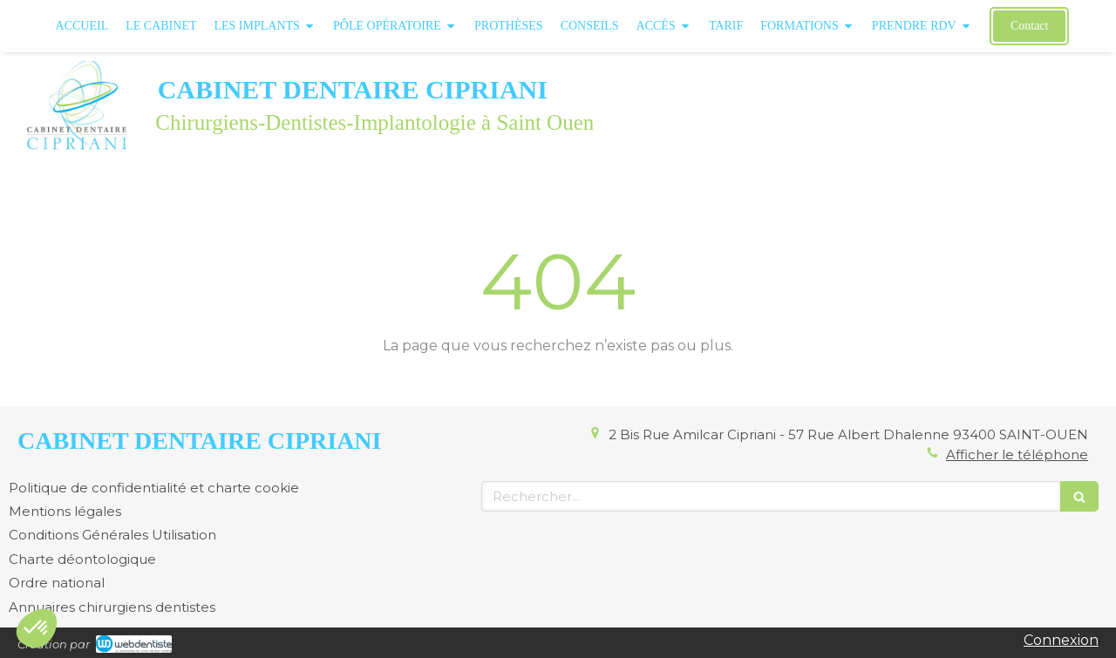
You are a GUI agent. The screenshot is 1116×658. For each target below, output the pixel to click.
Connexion (1061, 640)
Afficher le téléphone (1017, 454)
